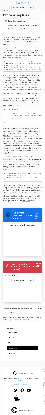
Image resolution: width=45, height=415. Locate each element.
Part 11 (6, 10)
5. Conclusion (10, 310)
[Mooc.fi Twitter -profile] (16, 390)
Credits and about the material (22, 382)
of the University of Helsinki (14, 377)
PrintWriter (7, 50)
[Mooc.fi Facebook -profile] (22, 390)
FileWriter (26, 198)
